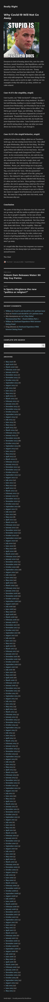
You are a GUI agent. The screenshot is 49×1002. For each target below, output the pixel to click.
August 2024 (10, 417)
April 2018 (9, 614)
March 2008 (10, 904)
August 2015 (10, 699)
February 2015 (11, 714)
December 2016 (11, 656)
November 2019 (11, 564)
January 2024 (11, 435)
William (8, 311)
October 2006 (11, 946)
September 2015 (12, 696)
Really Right (11, 6)
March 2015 (10, 712)
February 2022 (11, 493)
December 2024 (11, 406)
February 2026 (11, 370)
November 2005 (12, 975)
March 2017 (10, 649)
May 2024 (9, 425)
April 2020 (9, 551)
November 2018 (11, 596)
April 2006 (9, 962)
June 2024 (9, 422)
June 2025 (9, 391)
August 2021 (10, 509)
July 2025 (9, 388)
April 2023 (9, 456)
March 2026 (10, 367)
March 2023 (10, 459)
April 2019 (9, 583)
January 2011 (10, 838)
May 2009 (9, 880)
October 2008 (11, 891)
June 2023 (9, 451)
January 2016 (10, 685)
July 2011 (9, 822)
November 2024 (12, 409)
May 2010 (9, 857)
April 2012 (9, 801)
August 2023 (10, 449)
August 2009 (10, 872)
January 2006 (11, 970)
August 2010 (10, 849)
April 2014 (9, 738)
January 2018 (10, 622)
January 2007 (10, 938)
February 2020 (11, 556)
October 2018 (10, 599)
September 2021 (12, 506)
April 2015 (9, 709)
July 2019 (9, 575)
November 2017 (11, 628)
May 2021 (9, 517)
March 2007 (10, 933)
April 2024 (9, 427)
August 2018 (10, 604)
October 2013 (10, 754)
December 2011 (11, 809)
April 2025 (9, 396)
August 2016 (10, 667)
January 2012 (10, 807)
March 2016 (10, 680)
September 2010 (12, 846)
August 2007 (10, 922)
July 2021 (9, 512)
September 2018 (12, 601)
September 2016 (12, 664)
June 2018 (9, 609)
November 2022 (12, 470)
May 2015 (9, 706)
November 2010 (11, 841)
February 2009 (11, 885)
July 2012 (9, 793)
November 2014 (11, 722)
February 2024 (11, 433)
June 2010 (9, 854)
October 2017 (10, 630)
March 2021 (10, 522)
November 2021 (11, 501)
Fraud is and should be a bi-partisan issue (29, 311)
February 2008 (11, 907)
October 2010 (10, 843)
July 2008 (9, 899)
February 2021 (11, 525)
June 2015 (9, 704)
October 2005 (11, 978)
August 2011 (10, 820)
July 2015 (9, 701)
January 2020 (11, 559)
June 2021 (9, 514)
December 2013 (11, 749)
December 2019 (11, 562)
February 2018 (11, 620)
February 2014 (11, 743)
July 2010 (9, 851)
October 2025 (11, 380)
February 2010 (11, 864)
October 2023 (11, 443)
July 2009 (9, 875)
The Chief (9, 262)
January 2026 (11, 372)
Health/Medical (29, 262)
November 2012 (11, 783)
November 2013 (11, 751)
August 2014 (10, 730)
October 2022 (11, 472)
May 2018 (9, 612)
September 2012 (12, 788)
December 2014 (11, 720)
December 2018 (11, 593)
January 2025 (11, 404)
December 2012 (11, 780)
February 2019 (11, 588)
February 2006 (11, 967)
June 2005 (9, 988)
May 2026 (9, 362)
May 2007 (9, 928)
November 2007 (11, 914)
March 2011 (10, 833)
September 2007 (12, 920)
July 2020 (9, 543)
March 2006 (10, 964)
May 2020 (9, 549)
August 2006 (10, 951)
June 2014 (9, 735)
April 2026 (9, 364)
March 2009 (10, 883)
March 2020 (10, 554)
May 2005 (9, 991)
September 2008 (12, 893)
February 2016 (11, 683)
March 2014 (10, 741)
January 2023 (10, 464)
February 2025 (11, 401)
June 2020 (9, 546)
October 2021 (10, 504)
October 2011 (10, 814)
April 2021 (9, 520)
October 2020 (11, 535)
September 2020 (12, 538)
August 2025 (10, 385)
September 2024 (12, 414)
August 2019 (10, 572)
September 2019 (12, 570)
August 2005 (10, 983)
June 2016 (9, 672)
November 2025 (12, 377)
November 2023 (11, 441)
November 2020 (12, 533)
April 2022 (9, 488)
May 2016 (9, 675)
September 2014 (12, 728)
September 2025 (12, 383)
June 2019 (9, 578)
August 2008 (10, 896)
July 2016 (9, 670)
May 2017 (9, 643)
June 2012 (9, 796)
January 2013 (10, 778)
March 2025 (10, 399)
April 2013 (9, 770)
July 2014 (9, 733)
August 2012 (10, 791)
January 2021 (10, 527)
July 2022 (9, 480)
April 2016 (9, 678)
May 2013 (9, 767)
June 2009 (9, 878)
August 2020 (10, 541)
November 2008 (12, 888)
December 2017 (11, 625)
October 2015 (10, 693)
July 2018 (9, 606)
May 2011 (9, 828)
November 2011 (11, 812)
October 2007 (11, 917)
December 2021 (11, 499)
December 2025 (11, 375)
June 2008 (9, 901)
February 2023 (11, 462)
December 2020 (11, 530)
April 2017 (9, 646)
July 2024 (9, 420)
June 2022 (9, 483)
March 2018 (10, 617)
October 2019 (11, 567)
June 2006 (9, 957)
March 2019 (10, 585)
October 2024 (11, 412)
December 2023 (11, 438)
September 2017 (12, 633)
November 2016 (11, 659)
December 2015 (11, 688)
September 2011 (11, 817)
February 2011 (11, 835)
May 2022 (9, 485)
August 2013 (10, 759)
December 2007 (11, 912)
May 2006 (9, 959)
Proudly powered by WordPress (22, 998)
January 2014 (10, 746)
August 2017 (10, 635)
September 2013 (12, 756)
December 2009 (11, 867)
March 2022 (10, 491)
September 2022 (12, 475)
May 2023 (9, 454)
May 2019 (9, 580)
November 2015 (11, 691)
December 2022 (11, 467)
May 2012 (9, 799)
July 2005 (9, 985)
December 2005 (11, 972)
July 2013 (9, 762)
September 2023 (12, 446)
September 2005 (12, 980)
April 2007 (9, 930)
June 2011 (9, 825)
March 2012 (10, 804)
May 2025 (9, 393)
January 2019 (10, 591)
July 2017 (9, 638)
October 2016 (11, 662)
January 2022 (11, 496)
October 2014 (10, 725)
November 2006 (12, 943)
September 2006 (12, 949)
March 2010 (10, 862)
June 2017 (9, 641)
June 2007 (9, 925)
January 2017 (10, 654)
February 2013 (11, 775)
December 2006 (11, 941)
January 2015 (10, 717)
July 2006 (9, 954)
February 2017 (11, 651)
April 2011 (9, 830)
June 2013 (9, 764)
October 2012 (10, 785)
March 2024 (10, 430)
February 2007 (11, 935)
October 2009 (11, 870)
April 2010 (9, 859)
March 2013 (10, 772)
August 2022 (10, 477)
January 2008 (11, 909)
